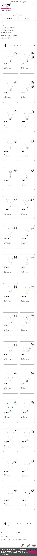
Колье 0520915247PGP (25, 359)
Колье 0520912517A (7, 504)
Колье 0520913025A (7, 97)
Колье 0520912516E (7, 475)
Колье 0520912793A (7, 184)
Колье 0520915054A (7, 155)
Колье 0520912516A (7, 446)
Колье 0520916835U (7, 213)
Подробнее (4, 554)
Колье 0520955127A (24, 272)
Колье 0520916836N (24, 242)
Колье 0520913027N (24, 155)
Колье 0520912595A (7, 301)
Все (2, 22)
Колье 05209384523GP (25, 301)
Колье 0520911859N (7, 417)
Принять (32, 552)
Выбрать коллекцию (9, 35)
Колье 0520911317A (7, 359)
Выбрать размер (7, 33)
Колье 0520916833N (24, 213)
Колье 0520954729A (7, 242)
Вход (13, 2)
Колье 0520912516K (24, 504)
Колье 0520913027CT (8, 126)
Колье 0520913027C (24, 126)
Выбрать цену (6, 38)
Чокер (3, 25)
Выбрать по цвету (8, 28)
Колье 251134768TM (24, 68)
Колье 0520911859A (7, 388)
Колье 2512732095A (7, 68)
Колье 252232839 (23, 97)
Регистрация (20, 2)
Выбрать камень (7, 30)
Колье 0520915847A (24, 184)
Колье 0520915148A (24, 330)
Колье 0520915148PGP (8, 330)
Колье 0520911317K (24, 388)
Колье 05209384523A (7, 272)
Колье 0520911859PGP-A (25, 446)
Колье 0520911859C (24, 417)
